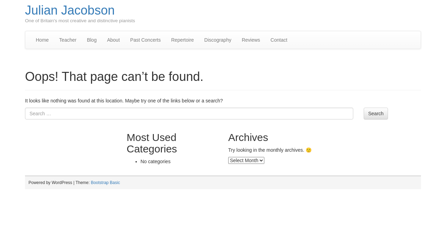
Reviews (251, 40)
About (113, 40)
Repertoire (182, 40)
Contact (279, 40)
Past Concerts (145, 40)
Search (375, 113)
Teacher (67, 40)
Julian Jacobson (70, 10)
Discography (217, 40)
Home (42, 40)
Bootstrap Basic (105, 182)
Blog (92, 40)
